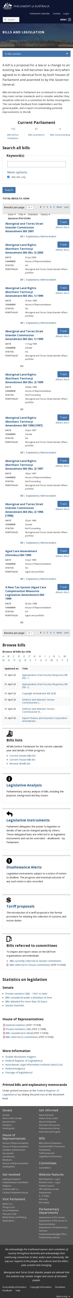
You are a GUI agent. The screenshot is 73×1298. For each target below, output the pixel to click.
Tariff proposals (20, 906)
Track (63, 222)
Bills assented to (36, 134)
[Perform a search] (5, 19)
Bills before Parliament (50, 1143)
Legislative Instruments (28, 820)
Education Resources (49, 1124)
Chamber (33, 214)
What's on (7, 1203)
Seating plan (8, 1128)
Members (7, 1159)
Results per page (14, 207)
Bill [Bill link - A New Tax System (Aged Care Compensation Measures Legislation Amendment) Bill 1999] (21, 622)
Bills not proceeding (60, 134)
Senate (6, 1114)
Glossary (43, 1199)
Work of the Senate (12, 1118)
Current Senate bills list (23, 755)
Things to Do (8, 1207)
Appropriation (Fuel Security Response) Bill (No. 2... (44, 686)
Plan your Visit (9, 1213)
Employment (45, 1192)
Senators (7, 1124)
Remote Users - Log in (50, 1182)
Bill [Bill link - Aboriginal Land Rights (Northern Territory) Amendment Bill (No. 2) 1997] (21, 495)
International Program (49, 1131)
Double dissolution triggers (20, 1056)
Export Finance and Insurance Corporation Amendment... (44, 719)
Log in (66, 13)
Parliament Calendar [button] (40, 13)
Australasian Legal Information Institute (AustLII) (32, 1064)
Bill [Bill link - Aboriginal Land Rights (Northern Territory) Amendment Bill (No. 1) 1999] (21, 322)
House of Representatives (15, 1143)
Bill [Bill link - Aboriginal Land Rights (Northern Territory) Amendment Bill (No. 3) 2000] (21, 279)
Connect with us (10, 1189)
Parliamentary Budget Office (53, 1234)
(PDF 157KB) (23, 1025)
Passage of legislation (17, 1072)
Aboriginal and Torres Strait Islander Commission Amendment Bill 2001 (24, 227)
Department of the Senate (52, 1217)
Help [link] (18, 1290)
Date (12, 214)
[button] (65, 20)
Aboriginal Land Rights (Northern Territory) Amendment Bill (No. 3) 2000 (24, 248)
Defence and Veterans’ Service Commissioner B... (38, 710)
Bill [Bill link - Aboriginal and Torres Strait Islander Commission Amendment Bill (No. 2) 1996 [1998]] (21, 542)
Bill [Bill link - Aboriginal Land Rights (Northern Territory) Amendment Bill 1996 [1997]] (21, 452)
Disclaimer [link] (60, 1287)
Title (21, 214)
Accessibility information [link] (14, 1287)
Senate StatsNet (14, 1005)
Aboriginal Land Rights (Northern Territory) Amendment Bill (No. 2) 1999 (24, 378)
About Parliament (47, 1121)
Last (66, 207)
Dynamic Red (8, 1121)
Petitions (6, 1185)
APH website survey (49, 1189)
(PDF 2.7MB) (26, 1029)
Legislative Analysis (24, 785)
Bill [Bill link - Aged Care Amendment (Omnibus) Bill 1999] (21, 578)
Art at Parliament (10, 1210)
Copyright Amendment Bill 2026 (39, 693)
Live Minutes (8, 1156)
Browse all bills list (20, 763)
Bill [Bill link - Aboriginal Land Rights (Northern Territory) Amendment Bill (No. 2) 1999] (21, 409)
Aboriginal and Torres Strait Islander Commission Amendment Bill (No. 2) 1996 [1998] (24, 509)
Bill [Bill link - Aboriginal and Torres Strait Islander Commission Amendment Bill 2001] (21, 236)
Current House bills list (22, 759)
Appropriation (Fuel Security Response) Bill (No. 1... (44, 676)
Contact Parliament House (15, 1192)
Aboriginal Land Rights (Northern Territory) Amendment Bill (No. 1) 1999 (24, 291)
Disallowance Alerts (24, 867)
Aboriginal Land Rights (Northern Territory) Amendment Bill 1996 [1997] (24, 421)
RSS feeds (44, 1202)
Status (45, 214)
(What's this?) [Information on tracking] (62, 227)
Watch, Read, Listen (48, 1118)
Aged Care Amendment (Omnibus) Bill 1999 (21, 553)
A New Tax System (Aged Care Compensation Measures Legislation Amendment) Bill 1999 (25, 592)
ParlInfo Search (46, 1185)
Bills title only (19, 177)
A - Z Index (44, 1195)
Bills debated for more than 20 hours (26, 1001)
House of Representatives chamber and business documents (15, 1150)
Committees (45, 1167)
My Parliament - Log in (49, 1179)
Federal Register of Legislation (22, 1060)
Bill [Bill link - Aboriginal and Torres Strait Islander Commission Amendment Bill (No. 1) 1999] (21, 366)
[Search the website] (11, 19)
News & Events (46, 1114)
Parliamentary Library (49, 1128)
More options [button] (17, 172)
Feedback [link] (7, 1290)
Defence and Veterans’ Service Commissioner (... (38, 701)
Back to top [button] (63, 1296)
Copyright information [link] (41, 1287)
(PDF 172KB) (27, 1033)
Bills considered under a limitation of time (28, 997)
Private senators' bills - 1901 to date (26, 993)
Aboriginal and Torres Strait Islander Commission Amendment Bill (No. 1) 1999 (24, 335)
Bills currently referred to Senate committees (35, 960)
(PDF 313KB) (38, 964)
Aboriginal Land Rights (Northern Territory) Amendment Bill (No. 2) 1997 (24, 464)
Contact (56, 13)
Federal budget (14, 1068)
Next (59, 207)
